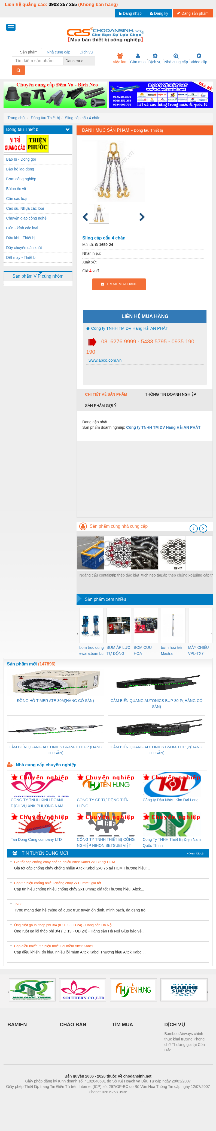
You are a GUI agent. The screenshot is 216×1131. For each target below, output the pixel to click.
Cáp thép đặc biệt (124, 575)
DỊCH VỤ (175, 1024)
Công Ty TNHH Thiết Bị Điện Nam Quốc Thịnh (172, 842)
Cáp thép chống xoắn (178, 575)
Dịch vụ (155, 58)
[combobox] (93, 61)
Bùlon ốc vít (16, 189)
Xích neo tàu (151, 575)
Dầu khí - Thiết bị (21, 238)
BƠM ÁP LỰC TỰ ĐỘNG (118, 650)
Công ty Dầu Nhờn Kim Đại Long (171, 800)
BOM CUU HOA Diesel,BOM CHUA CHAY (145, 650)
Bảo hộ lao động (20, 169)
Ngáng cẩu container (97, 575)
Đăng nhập (130, 13)
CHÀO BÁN (73, 1024)
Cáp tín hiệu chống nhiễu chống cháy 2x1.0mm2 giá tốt (57, 883)
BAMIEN (17, 1024)
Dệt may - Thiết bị (21, 257)
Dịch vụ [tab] (86, 52)
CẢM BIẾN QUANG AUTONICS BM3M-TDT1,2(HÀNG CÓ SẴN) (156, 750)
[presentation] (194, 528)
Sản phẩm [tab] (29, 52)
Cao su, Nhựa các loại (25, 208)
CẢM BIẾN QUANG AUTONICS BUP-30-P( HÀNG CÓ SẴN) (156, 703)
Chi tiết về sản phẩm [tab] (106, 394)
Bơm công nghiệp (21, 179)
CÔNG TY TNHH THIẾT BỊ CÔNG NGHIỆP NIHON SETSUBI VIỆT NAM (106, 842)
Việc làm (120, 58)
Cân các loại (16, 198)
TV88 (18, 904)
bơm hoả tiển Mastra (172, 650)
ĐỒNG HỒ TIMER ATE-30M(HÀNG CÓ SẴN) (55, 700)
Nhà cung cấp (176, 58)
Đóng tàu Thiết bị (45, 118)
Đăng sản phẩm (192, 13)
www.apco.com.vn (104, 360)
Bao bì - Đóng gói (21, 159)
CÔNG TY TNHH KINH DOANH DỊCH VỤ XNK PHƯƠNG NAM (38, 803)
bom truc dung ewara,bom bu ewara (91, 650)
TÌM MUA (122, 1024)
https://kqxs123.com (134, 1100)
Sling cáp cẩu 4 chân (82, 118)
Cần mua (138, 58)
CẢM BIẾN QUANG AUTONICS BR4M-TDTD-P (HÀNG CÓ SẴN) (55, 750)
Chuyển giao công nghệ (26, 218)
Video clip (199, 58)
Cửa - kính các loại (22, 228)
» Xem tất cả (195, 853)
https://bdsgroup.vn (101, 1100)
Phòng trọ (73, 1100)
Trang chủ (16, 118)
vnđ (96, 271)
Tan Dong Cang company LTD (36, 839)
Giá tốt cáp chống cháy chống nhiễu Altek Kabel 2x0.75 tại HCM (64, 862)
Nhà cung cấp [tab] (59, 52)
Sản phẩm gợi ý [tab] (100, 405)
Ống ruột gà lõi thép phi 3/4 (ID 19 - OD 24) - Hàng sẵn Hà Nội (63, 925)
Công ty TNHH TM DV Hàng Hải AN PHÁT (127, 328)
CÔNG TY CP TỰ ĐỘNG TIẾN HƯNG (103, 803)
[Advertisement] (144, 479)
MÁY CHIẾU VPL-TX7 (198, 650)
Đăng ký (159, 13)
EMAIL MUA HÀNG (119, 284)
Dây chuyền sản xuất (24, 247)
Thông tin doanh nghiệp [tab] (170, 394)
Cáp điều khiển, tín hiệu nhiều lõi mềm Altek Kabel (53, 946)
